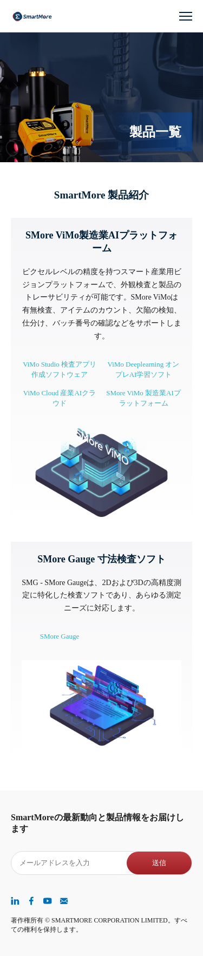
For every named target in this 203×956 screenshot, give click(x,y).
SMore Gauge (60, 636)
